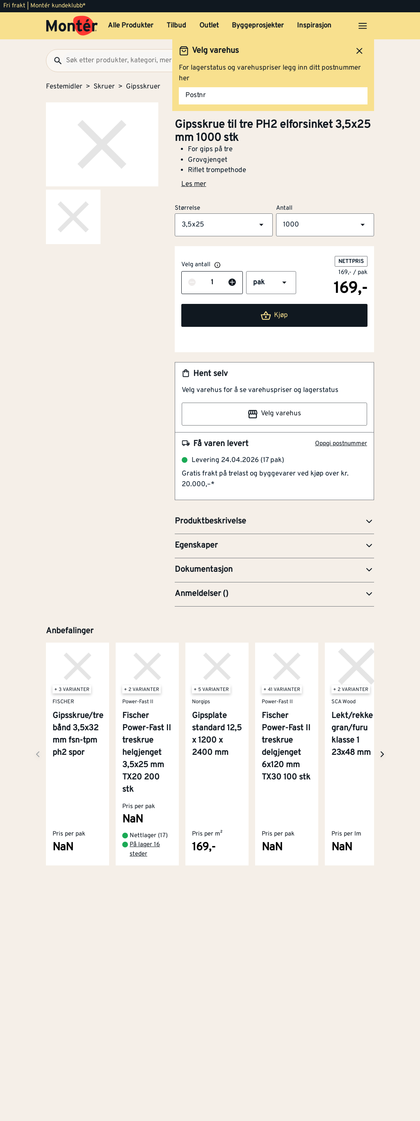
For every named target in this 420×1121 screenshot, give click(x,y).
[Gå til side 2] (73, 217)
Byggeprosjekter (258, 25)
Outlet (209, 25)
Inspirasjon (314, 25)
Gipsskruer (143, 86)
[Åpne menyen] (362, 26)
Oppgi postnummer (341, 444)
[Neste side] (38, 754)
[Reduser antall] (192, 283)
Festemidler (64, 86)
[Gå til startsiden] (72, 26)
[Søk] (54, 60)
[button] (224, 224)
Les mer (193, 184)
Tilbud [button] (176, 25)
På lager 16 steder (145, 849)
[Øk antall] (232, 283)
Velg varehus (274, 414)
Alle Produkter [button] (130, 25)
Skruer (104, 86)
